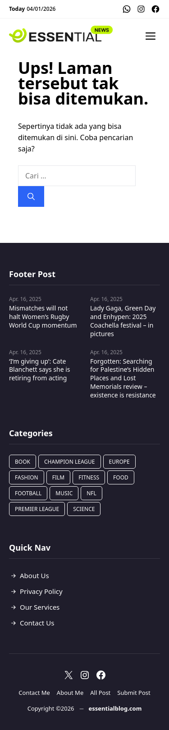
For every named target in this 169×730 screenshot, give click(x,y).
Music (64, 493)
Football (28, 493)
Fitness (88, 477)
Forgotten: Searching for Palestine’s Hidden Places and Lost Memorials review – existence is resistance (123, 378)
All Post (100, 693)
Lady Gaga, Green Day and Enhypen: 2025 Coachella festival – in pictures (122, 321)
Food (120, 477)
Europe (119, 461)
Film (58, 477)
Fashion (26, 477)
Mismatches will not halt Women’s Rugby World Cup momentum (43, 316)
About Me (70, 693)
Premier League (37, 509)
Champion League (69, 461)
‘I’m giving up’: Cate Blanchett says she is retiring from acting (39, 370)
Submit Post (133, 693)
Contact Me (34, 693)
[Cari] (31, 196)
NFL (91, 493)
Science (84, 509)
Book (22, 461)
